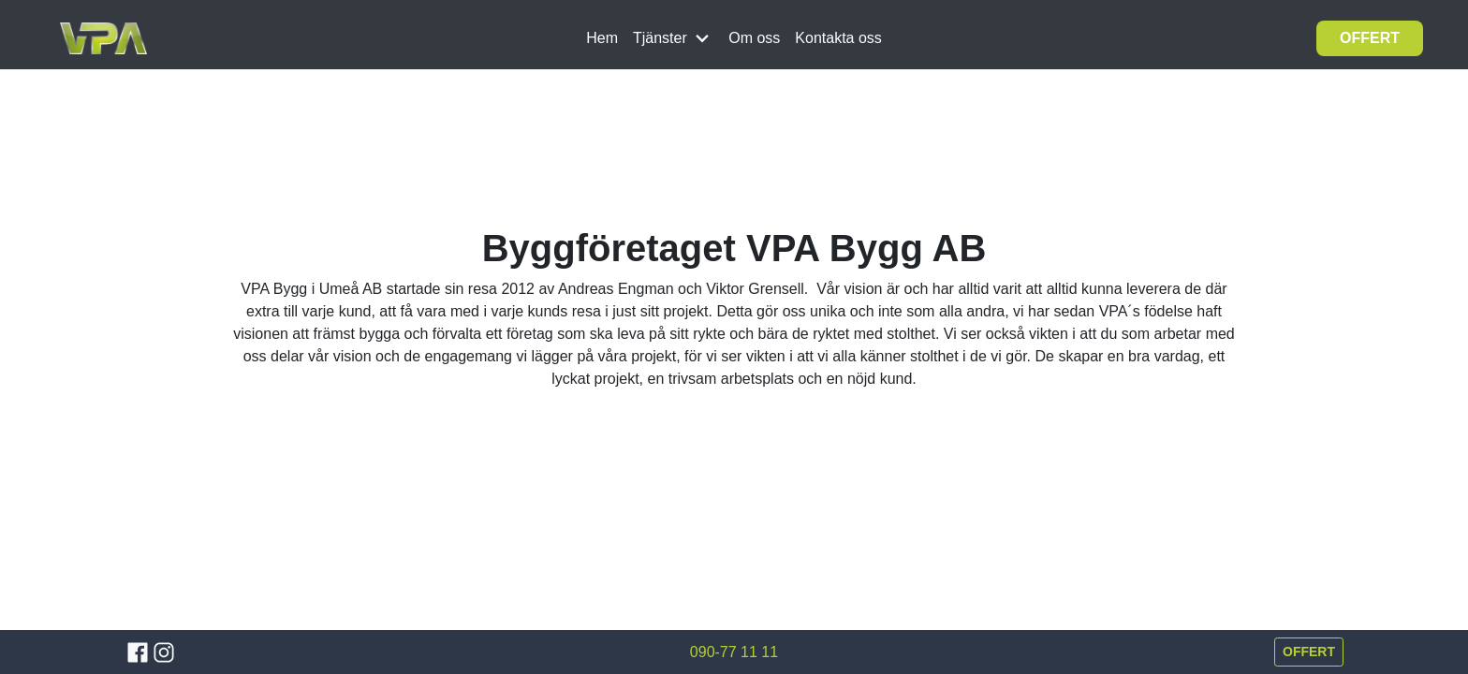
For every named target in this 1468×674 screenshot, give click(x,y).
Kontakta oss (838, 38)
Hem (602, 38)
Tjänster (673, 38)
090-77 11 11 (734, 652)
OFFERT (1370, 38)
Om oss (754, 38)
